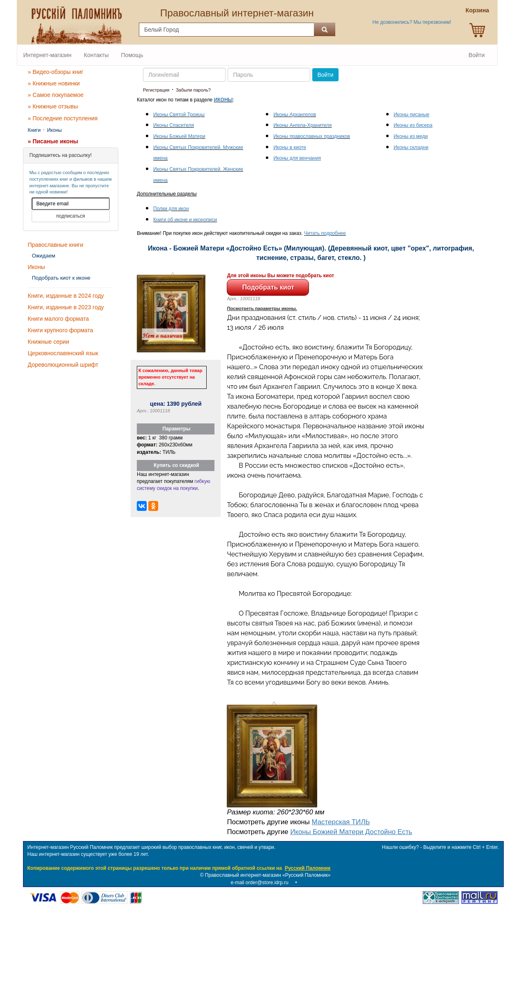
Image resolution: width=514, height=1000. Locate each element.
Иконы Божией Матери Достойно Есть (351, 832)
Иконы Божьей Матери (179, 136)
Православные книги (55, 244)
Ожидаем (43, 256)
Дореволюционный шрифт (63, 364)
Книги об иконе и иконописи (185, 220)
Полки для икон (171, 208)
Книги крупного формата (60, 330)
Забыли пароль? (193, 89)
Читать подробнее (325, 233)
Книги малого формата (58, 318)
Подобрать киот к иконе (61, 278)
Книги (34, 130)
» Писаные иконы (53, 141)
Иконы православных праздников (311, 136)
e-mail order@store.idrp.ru (259, 882)
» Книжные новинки (54, 83)
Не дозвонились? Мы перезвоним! (412, 22)
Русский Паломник (307, 868)
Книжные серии (48, 341)
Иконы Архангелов (294, 114)
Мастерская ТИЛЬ (341, 822)
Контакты (96, 55)
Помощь (132, 55)
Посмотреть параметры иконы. (262, 308)
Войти (476, 55)
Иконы (54, 130)
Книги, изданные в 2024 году (66, 295)
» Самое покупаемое (56, 95)
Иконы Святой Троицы (179, 114)
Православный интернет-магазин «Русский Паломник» (268, 875)
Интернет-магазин (47, 55)
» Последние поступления (63, 118)
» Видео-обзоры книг (55, 72)
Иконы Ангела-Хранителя (302, 125)
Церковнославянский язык (63, 353)
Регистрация (156, 89)
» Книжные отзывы (53, 106)
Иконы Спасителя (173, 125)
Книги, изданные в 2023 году (66, 307)
